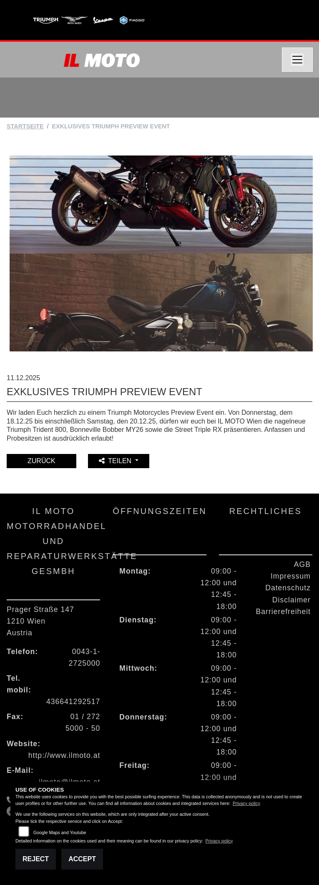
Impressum (291, 576)
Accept (82, 858)
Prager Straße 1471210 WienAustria (40, 621)
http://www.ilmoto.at (64, 755)
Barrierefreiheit (283, 611)
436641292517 (73, 701)
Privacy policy (246, 803)
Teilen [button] (116, 460)
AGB (302, 564)
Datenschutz (288, 588)
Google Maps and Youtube (59, 832)
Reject (36, 858)
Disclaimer (291, 600)
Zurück (41, 460)
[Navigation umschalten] (297, 60)
